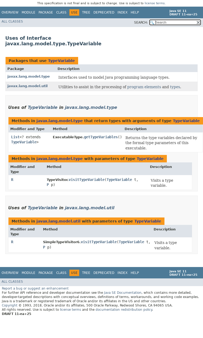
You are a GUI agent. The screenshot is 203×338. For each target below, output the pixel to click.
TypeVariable (61, 61)
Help (135, 12)
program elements (144, 87)
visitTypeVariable (87, 179)
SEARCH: (141, 22)
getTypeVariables (101, 137)
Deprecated (103, 12)
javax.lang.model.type (28, 76)
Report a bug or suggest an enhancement (35, 288)
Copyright (9, 305)
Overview (10, 12)
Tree (86, 12)
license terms (155, 3)
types (175, 87)
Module (28, 12)
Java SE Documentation (122, 293)
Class (61, 12)
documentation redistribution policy (124, 310)
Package (46, 12)
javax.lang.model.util (27, 86)
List (15, 137)
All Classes (12, 21)
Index (122, 12)
